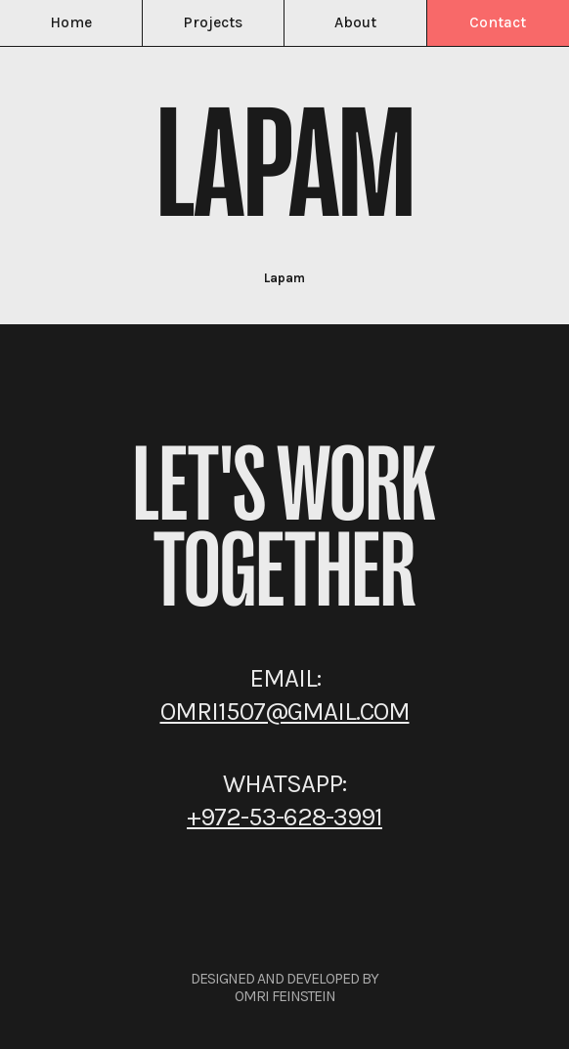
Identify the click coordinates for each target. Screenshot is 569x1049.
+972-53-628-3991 (284, 817)
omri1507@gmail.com (285, 711)
